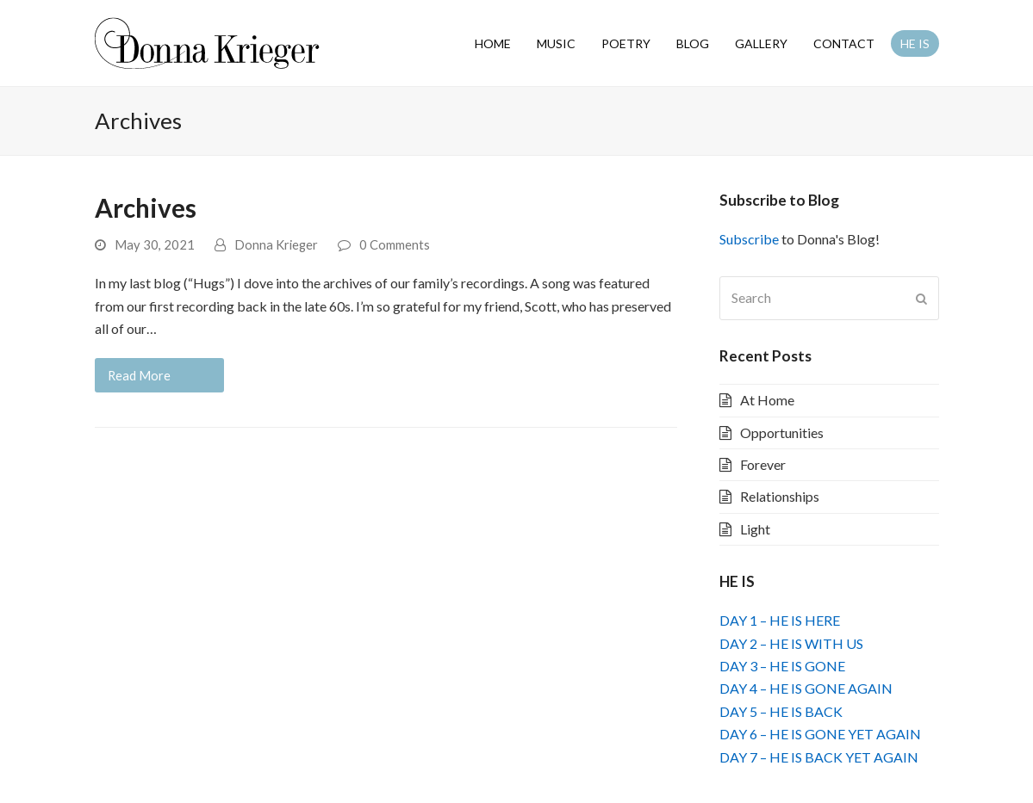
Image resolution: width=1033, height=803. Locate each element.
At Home (767, 400)
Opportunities (782, 432)
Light (755, 529)
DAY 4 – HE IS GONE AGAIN (806, 688)
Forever (763, 464)
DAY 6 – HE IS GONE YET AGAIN (820, 734)
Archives (145, 208)
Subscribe (749, 239)
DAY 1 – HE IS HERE (779, 620)
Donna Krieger (276, 244)
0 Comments (394, 244)
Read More (139, 375)
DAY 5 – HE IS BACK (781, 711)
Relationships (779, 496)
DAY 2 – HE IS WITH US (791, 643)
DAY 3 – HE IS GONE (782, 666)
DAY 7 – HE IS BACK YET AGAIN (818, 757)
